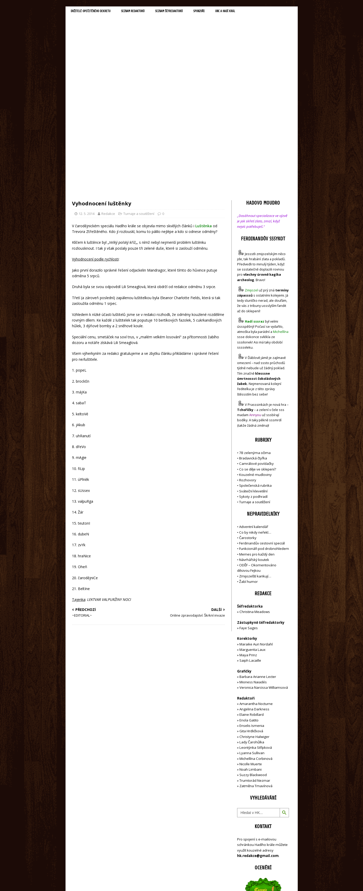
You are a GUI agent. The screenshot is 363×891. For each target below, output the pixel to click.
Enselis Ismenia (251, 615)
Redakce (108, 103)
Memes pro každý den (257, 444)
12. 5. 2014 (86, 103)
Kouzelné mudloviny (255, 364)
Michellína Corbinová (255, 648)
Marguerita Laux (252, 539)
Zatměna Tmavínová (255, 676)
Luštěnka (203, 115)
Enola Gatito (249, 610)
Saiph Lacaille (250, 550)
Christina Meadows (254, 501)
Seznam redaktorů (145, 11)
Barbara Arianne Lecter (257, 566)
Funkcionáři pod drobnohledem (264, 438)
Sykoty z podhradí (253, 386)
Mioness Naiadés (253, 572)
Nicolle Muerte (250, 654)
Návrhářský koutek (254, 449)
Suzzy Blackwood (253, 664)
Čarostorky (247, 427)
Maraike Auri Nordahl (256, 534)
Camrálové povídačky (256, 353)
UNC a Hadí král (253, 11)
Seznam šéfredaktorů (188, 11)
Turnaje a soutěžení (138, 103)
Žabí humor (248, 471)
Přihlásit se (245, 858)
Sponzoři (223, 11)
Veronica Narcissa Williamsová (263, 577)
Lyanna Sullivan (251, 643)
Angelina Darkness (254, 599)
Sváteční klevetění (253, 381)
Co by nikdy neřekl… (255, 422)
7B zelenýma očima (255, 342)
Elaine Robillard (251, 604)
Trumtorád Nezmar (254, 670)
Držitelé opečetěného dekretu (95, 11)
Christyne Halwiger (254, 626)
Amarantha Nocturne (256, 593)
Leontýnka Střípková (255, 637)
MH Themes (144, 879)
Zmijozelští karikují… (255, 466)
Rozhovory (247, 370)
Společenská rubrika (255, 375)
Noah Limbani (250, 659)
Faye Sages (248, 518)
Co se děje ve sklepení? (257, 359)
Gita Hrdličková (251, 621)
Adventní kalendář (253, 416)
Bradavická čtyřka (253, 348)
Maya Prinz (248, 545)
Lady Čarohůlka (251, 631)
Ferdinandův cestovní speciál (262, 433)
